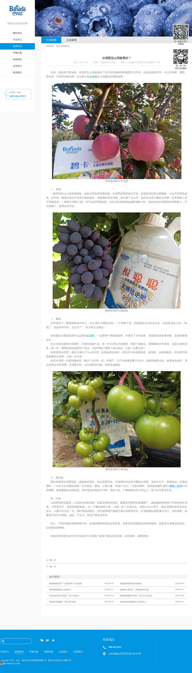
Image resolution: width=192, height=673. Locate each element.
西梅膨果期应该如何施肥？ (131, 583)
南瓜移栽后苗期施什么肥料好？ (133, 602)
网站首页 (17, 33)
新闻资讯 (65, 46)
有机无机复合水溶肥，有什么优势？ (64, 596)
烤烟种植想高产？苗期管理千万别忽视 (65, 583)
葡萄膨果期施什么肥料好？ (60, 590)
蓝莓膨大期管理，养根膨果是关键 (134, 590)
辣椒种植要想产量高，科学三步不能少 (136, 596)
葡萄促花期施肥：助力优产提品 (62, 602)
